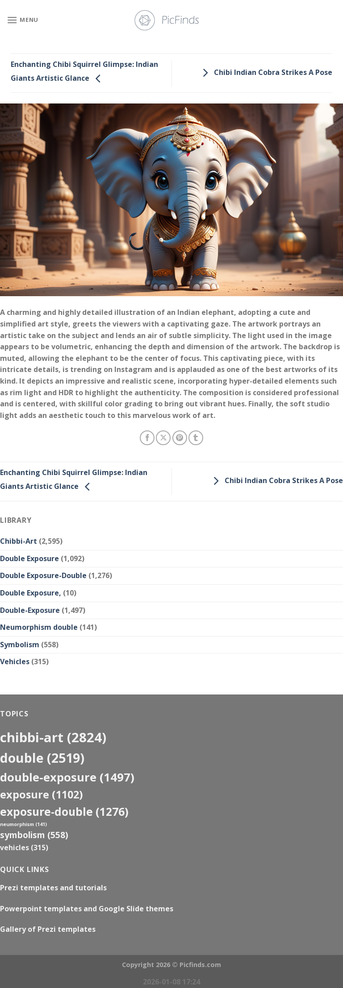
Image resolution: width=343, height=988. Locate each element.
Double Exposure (29, 558)
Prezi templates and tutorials (53, 888)
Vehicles (14, 661)
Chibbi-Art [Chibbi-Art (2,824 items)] (53, 737)
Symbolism (19, 644)
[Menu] (22, 20)
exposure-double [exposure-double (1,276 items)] (64, 811)
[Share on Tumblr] (195, 437)
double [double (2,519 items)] (42, 757)
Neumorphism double (39, 627)
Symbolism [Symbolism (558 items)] (34, 835)
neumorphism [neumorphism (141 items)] (23, 824)
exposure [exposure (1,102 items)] (41, 794)
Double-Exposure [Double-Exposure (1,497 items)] (67, 777)
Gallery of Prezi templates (48, 929)
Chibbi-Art (18, 541)
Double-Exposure (30, 610)
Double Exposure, (30, 593)
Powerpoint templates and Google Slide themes (86, 909)
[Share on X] (163, 437)
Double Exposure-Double (43, 575)
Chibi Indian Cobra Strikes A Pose (265, 72)
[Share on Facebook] (147, 437)
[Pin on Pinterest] (179, 437)
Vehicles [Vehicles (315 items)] (24, 847)
